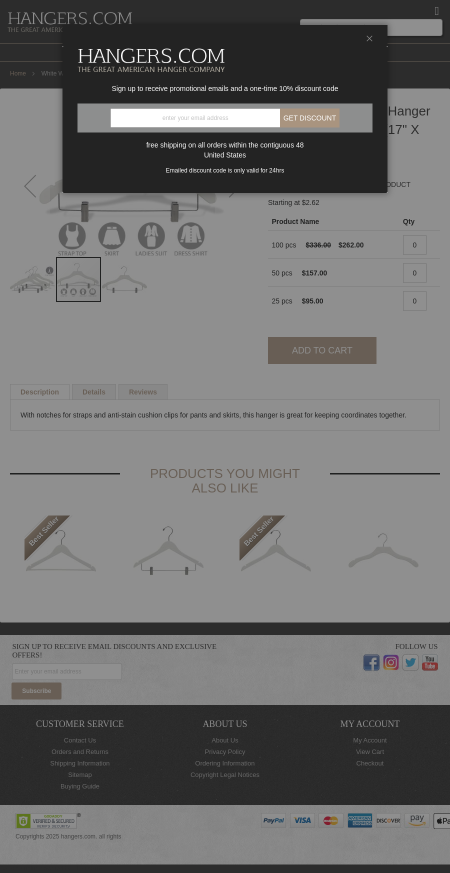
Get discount (310, 118)
